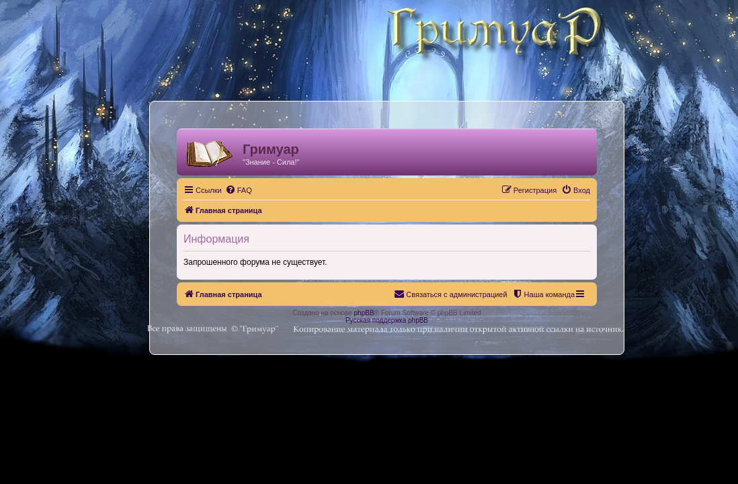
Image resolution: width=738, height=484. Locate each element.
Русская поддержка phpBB (386, 320)
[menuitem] (238, 190)
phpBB (364, 313)
